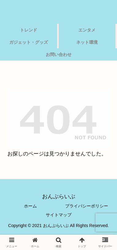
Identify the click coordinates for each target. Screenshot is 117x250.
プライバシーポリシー (86, 205)
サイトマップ (59, 214)
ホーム (30, 205)
